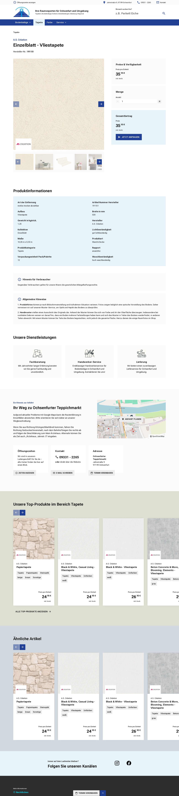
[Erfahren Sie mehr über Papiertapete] (33, 538)
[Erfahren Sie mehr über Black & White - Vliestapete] (123, 538)
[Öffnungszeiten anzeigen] (24, 2)
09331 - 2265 (69, 457)
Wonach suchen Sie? (124, 9)
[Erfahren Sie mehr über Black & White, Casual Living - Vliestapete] (78, 538)
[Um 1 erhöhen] (159, 101)
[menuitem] (23, 22)
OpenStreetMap (158, 436)
